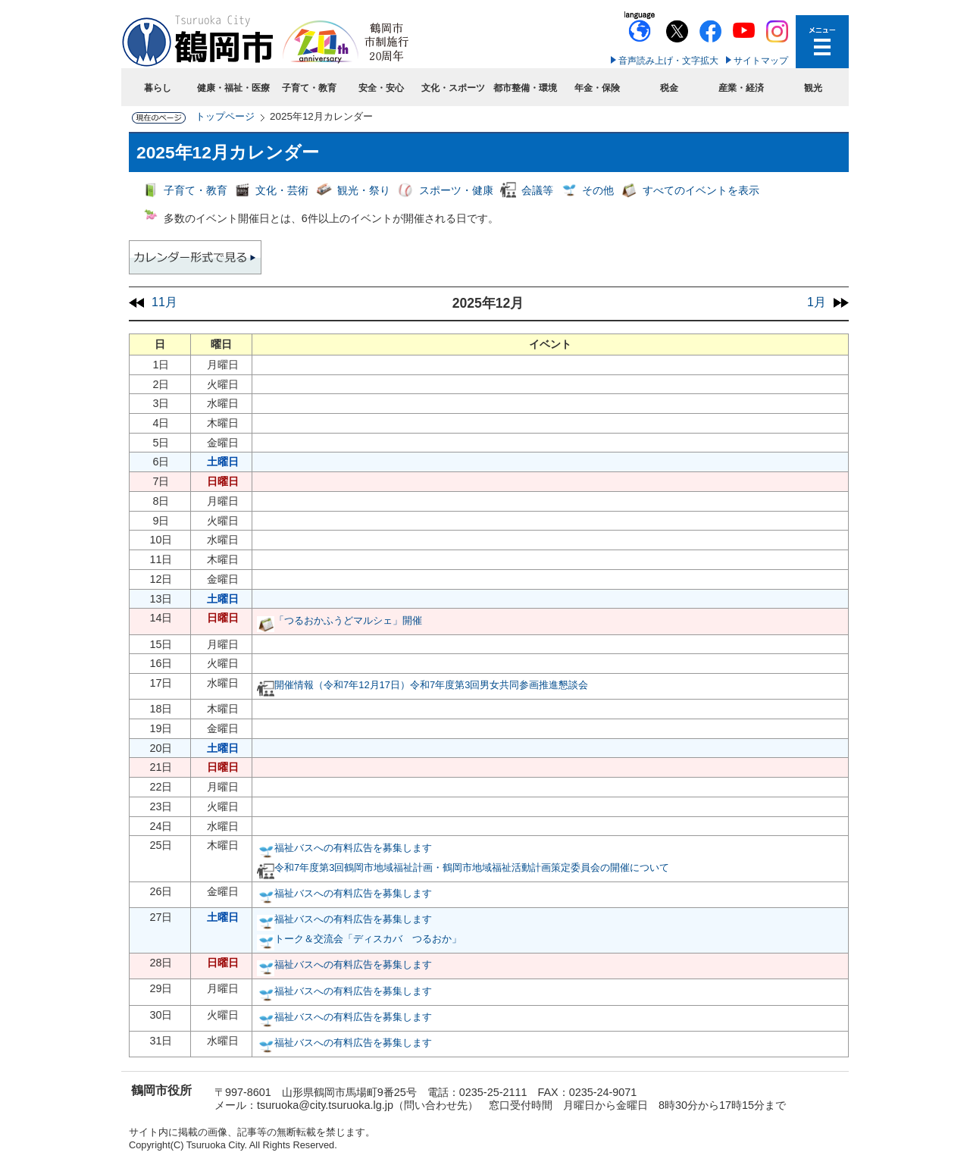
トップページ (225, 116)
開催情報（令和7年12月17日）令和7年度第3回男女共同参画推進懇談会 (431, 684)
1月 (816, 302)
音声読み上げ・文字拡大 (668, 60)
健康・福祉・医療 (233, 88)
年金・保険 (597, 88)
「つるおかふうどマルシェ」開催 (348, 620)
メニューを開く (822, 41)
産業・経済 (741, 88)
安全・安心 (381, 88)
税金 (669, 88)
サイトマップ (761, 60)
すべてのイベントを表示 (701, 190)
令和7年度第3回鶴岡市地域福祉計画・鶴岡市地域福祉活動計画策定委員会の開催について (471, 867)
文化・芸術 (281, 190)
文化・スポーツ (453, 88)
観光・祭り (363, 190)
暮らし (157, 88)
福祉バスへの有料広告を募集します (353, 847)
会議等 (537, 190)
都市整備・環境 (525, 88)
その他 (598, 190)
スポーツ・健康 (456, 190)
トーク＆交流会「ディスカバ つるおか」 (368, 938)
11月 (164, 302)
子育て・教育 (309, 88)
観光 (813, 88)
